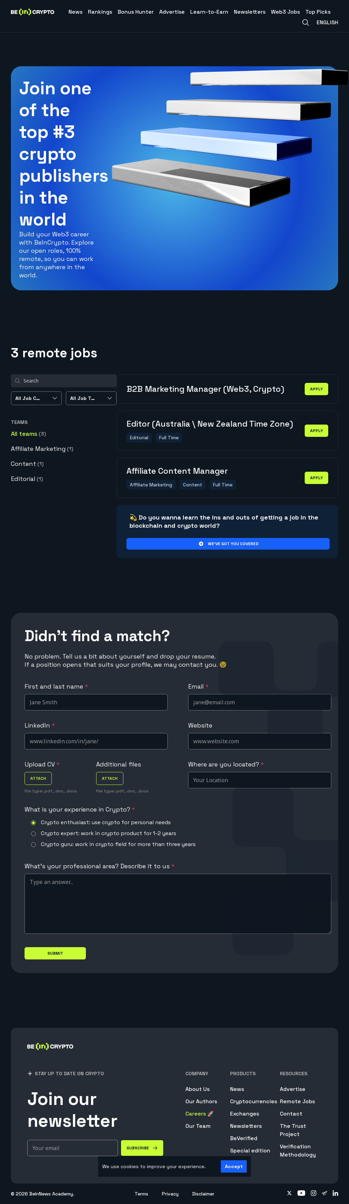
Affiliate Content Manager (177, 471)
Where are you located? (226, 764)
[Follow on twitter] (289, 1194)
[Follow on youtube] (301, 1194)
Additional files (118, 764)
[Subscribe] (142, 1148)
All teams (28, 434)
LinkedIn (40, 725)
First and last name (56, 686)
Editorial (27, 479)
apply (316, 389)
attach (38, 778)
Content (27, 464)
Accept (234, 1166)
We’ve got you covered (228, 543)
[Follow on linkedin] (335, 1194)
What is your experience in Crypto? (80, 809)
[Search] (306, 22)
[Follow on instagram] (313, 1194)
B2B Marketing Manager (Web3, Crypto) (205, 389)
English (327, 22)
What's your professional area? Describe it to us (99, 866)
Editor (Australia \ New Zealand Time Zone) (209, 423)
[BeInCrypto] (50, 1055)
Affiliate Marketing (42, 449)
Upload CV (42, 764)
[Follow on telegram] (324, 1194)
